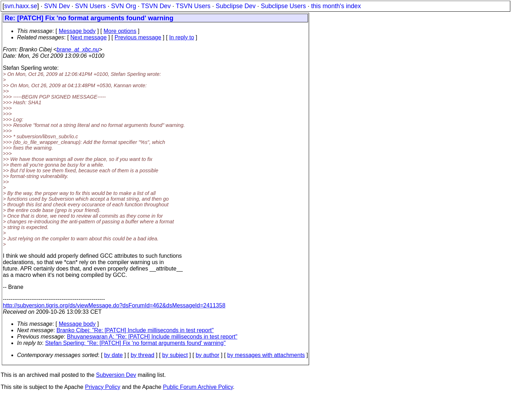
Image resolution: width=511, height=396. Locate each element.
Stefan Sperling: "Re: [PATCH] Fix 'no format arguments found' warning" (135, 343)
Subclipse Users (283, 6)
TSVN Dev (156, 6)
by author (207, 355)
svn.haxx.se (20, 6)
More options (120, 31)
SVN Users (90, 6)
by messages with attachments (266, 355)
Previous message (138, 37)
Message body (77, 31)
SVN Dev (57, 6)
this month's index (336, 6)
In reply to (181, 37)
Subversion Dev (116, 375)
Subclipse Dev (236, 6)
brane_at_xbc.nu (78, 49)
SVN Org (123, 6)
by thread (142, 355)
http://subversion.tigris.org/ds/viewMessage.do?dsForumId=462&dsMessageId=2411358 (114, 305)
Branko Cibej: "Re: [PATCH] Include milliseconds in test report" (135, 330)
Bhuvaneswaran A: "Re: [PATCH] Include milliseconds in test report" (152, 337)
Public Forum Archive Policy (198, 387)
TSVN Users (193, 6)
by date (113, 355)
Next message (88, 37)
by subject (175, 355)
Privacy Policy (102, 387)
